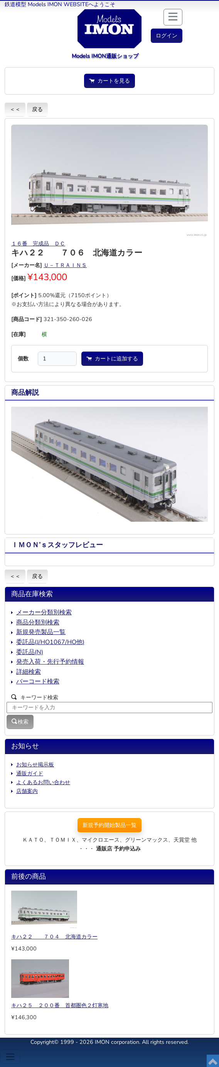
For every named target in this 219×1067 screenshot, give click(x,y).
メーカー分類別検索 (44, 612)
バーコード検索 (37, 681)
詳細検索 (28, 672)
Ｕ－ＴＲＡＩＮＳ (65, 265)
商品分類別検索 (37, 622)
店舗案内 (27, 791)
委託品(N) (29, 652)
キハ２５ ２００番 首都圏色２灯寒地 (59, 1005)
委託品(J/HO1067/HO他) (50, 642)
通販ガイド (29, 773)
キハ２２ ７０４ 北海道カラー (54, 936)
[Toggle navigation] (10, 1057)
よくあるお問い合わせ (43, 782)
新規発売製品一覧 (41, 632)
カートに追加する (112, 358)
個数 (23, 358)
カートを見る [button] (109, 81)
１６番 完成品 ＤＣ (38, 243)
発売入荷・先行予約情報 (50, 662)
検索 (20, 721)
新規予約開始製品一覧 (109, 825)
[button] (166, 36)
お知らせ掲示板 (35, 764)
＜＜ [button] (15, 109)
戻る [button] (37, 109)
